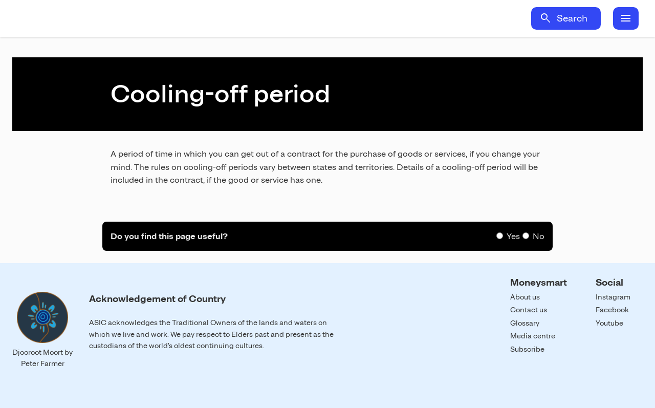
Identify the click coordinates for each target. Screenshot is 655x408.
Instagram (613, 297)
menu (626, 18)
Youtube (609, 323)
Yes (513, 236)
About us (525, 297)
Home (106, 18)
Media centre (532, 336)
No (538, 236)
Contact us (528, 310)
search (545, 18)
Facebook (612, 310)
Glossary (524, 323)
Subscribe (527, 349)
